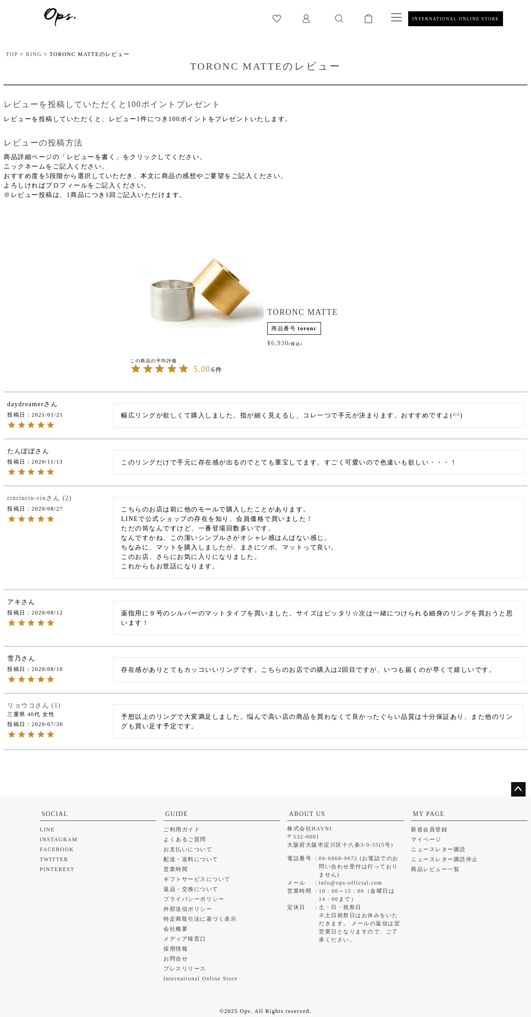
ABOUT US (307, 814)
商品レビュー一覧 (435, 869)
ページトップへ (518, 789)
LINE (47, 829)
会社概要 (175, 929)
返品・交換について (191, 889)
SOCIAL (55, 814)
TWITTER (54, 859)
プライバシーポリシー (193, 899)
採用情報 (175, 949)
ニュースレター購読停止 (444, 859)
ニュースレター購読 (438, 849)
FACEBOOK (57, 849)
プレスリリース (184, 968)
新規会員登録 (429, 829)
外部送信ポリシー (187, 909)
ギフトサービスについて (197, 879)
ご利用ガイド (181, 829)
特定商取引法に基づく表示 (200, 919)
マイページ (426, 839)
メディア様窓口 (184, 939)
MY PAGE (429, 814)
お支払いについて (187, 849)
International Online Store (200, 978)
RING (34, 54)
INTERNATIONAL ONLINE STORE (455, 18)
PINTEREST (57, 869)
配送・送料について (191, 859)
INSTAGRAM (59, 839)
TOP (12, 54)
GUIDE (176, 814)
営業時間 (175, 869)
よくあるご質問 (184, 839)
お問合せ (175, 959)
